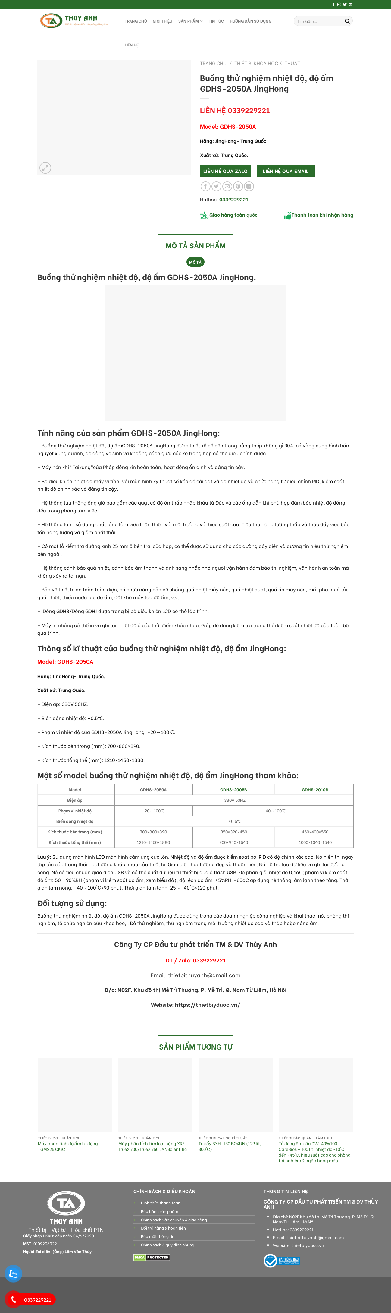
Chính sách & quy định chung (167, 1244)
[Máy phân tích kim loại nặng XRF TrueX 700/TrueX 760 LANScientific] (155, 1095)
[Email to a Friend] (227, 186)
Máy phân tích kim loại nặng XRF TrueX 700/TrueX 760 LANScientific (152, 1146)
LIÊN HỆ (132, 44)
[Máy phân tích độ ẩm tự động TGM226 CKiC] (75, 1095)
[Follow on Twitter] (345, 5)
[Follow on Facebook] (333, 5)
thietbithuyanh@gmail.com (315, 1237)
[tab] (195, 262)
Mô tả (195, 262)
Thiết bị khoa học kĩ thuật (267, 62)
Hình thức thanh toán (160, 1202)
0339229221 (302, 1229)
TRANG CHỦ (136, 21)
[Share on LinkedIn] (249, 186)
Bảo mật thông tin (157, 1236)
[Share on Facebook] (206, 186)
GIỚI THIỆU (163, 21)
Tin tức (216, 21)
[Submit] (347, 21)
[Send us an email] (350, 5)
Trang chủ (213, 62)
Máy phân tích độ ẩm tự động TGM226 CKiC (68, 1146)
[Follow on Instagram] (339, 5)
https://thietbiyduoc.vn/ (207, 1004)
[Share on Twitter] (216, 186)
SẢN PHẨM (190, 21)
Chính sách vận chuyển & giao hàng (174, 1219)
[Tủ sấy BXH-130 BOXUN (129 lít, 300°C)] (236, 1095)
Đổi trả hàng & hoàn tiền (163, 1227)
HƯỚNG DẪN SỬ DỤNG (250, 21)
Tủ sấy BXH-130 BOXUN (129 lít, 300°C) (230, 1146)
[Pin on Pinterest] (238, 186)
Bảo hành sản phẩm (159, 1211)
